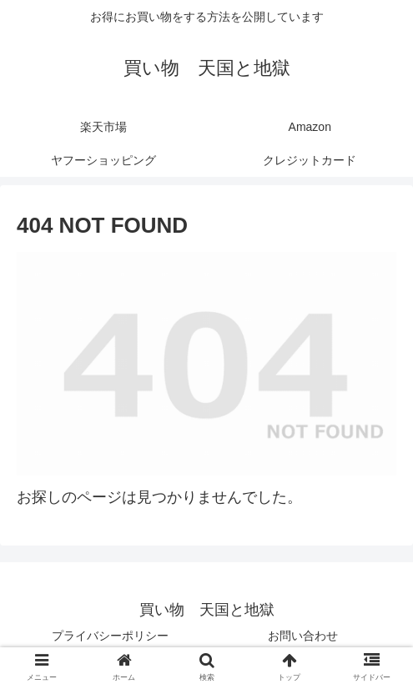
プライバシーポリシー (110, 635)
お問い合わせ (303, 635)
